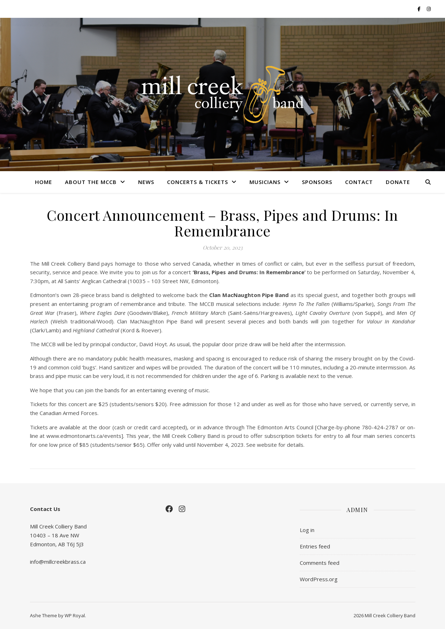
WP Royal (75, 615)
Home (43, 181)
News (146, 181)
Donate (398, 181)
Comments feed (319, 562)
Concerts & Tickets (197, 181)
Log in (307, 529)
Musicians (264, 181)
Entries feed (315, 546)
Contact (359, 181)
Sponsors (317, 181)
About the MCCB (91, 181)
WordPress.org (319, 579)
